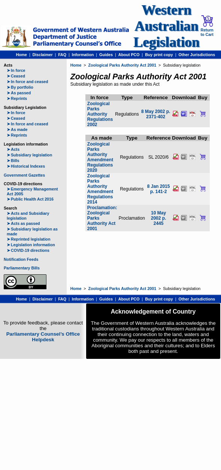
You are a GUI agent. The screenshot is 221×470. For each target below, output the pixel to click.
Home (21, 54)
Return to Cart (206, 26)
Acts (13, 149)
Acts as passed (23, 223)
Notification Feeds (21, 259)
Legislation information (31, 244)
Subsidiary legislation (29, 155)
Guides (106, 54)
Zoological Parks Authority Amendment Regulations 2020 (100, 157)
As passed (19, 93)
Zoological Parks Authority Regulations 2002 (100, 114)
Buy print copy (159, 54)
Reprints (17, 98)
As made (17, 129)
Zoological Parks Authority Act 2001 (122, 65)
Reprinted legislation (28, 239)
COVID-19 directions (28, 250)
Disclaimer (43, 54)
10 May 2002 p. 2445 (158, 218)
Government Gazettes (24, 175)
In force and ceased (27, 81)
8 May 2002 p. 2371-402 (155, 114)
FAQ (62, 54)
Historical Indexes (26, 166)
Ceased (16, 76)
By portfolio (20, 87)
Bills (13, 160)
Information (83, 54)
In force (16, 70)
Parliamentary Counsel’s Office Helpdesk (43, 336)
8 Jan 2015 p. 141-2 (158, 189)
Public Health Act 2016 (30, 199)
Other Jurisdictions (196, 54)
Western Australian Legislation (166, 26)
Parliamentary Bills (22, 268)
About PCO (129, 54)
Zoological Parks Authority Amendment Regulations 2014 (100, 189)
